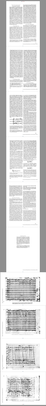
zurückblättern (23, 1)
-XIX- (22, 181)
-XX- (22, 226)
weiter (23, 404)
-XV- (22, 0)
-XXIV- (23, 371)
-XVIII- (23, 136)
